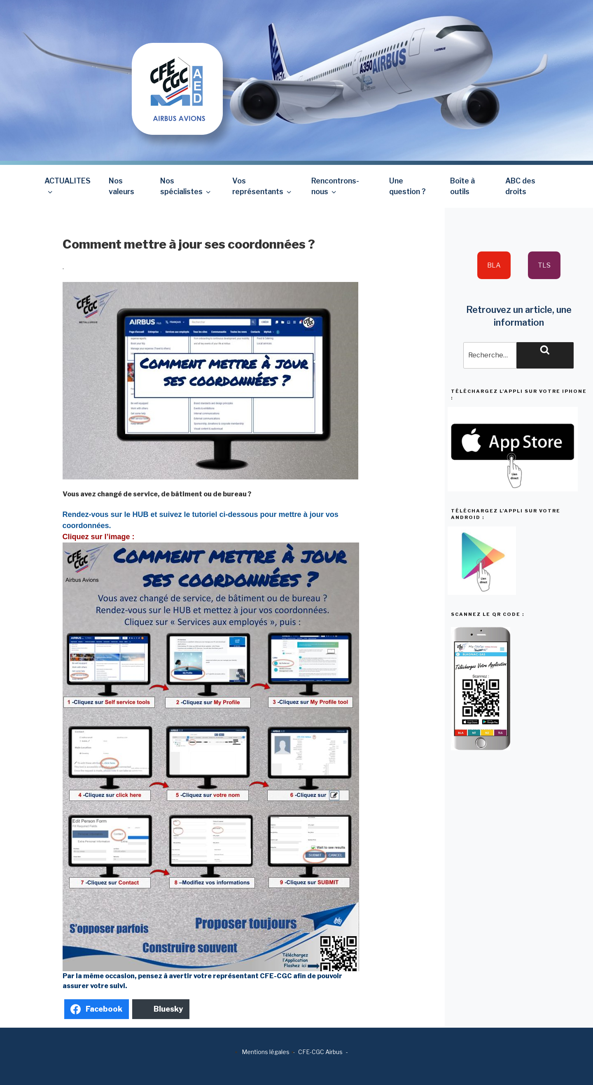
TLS (544, 265)
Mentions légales (265, 1051)
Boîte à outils (462, 186)
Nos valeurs (121, 186)
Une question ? (407, 186)
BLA (494, 265)
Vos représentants (262, 186)
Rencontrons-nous (335, 186)
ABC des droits (520, 186)
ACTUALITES (67, 186)
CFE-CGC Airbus (320, 1051)
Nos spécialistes (186, 186)
